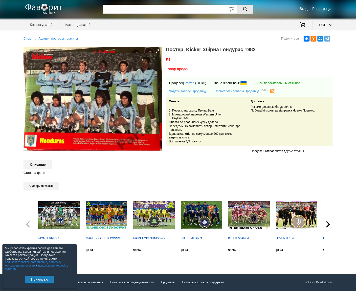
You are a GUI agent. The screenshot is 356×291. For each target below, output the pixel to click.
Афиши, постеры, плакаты (58, 38)
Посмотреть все (34, 261)
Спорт (28, 38)
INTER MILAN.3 (191, 238)
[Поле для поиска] (178, 9)
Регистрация (322, 9)
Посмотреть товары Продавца (240, 91)
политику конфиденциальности (33, 263)
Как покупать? (41, 25)
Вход (304, 9)
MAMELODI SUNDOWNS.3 (104, 238)
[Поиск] (245, 9)
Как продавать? (77, 25)
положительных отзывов (277, 83)
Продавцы (168, 282)
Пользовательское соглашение (82, 282)
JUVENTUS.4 (285, 238)
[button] (157, 51)
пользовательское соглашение (26, 262)
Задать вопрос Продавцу (187, 91)
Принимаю (39, 279)
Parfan (189, 83)
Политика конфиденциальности (132, 282)
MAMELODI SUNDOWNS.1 (151, 238)
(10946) (200, 83)
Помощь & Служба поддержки (203, 282)
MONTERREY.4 (48, 238)
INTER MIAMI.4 (238, 238)
